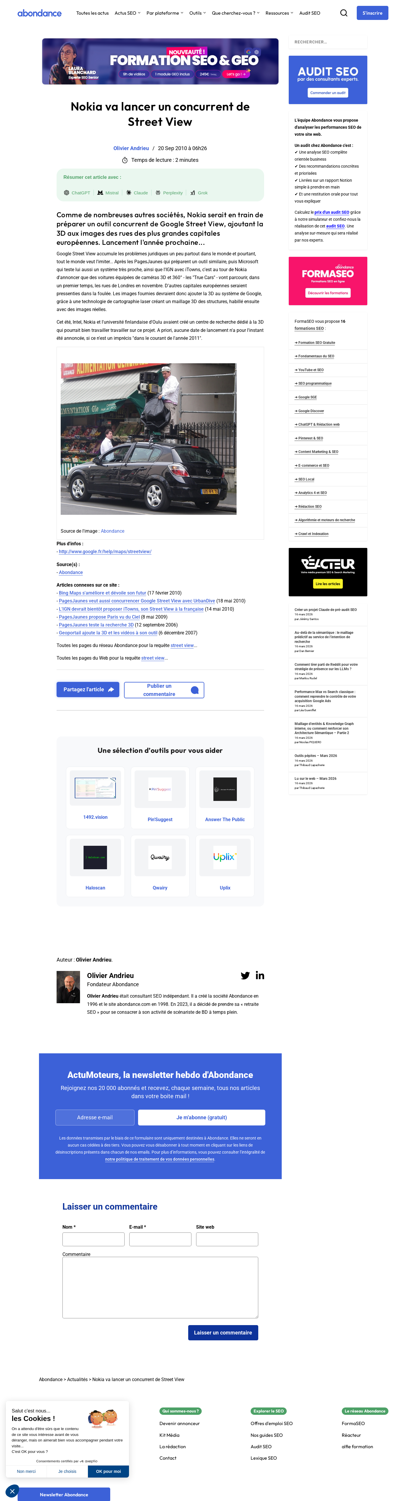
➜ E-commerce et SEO (312, 465)
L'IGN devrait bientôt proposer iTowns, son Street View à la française (131, 609)
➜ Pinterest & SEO (309, 438)
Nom (69, 1227)
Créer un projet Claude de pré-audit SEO (326, 610)
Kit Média (169, 1435)
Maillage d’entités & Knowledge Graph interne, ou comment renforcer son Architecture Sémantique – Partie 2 (324, 728)
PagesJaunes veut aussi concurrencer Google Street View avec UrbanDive (137, 601)
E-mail (137, 1227)
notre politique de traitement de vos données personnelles (159, 1159)
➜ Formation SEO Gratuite (315, 343)
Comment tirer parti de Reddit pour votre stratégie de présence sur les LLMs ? (326, 667)
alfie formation (357, 1446)
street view (182, 645)
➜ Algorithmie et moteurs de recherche (325, 520)
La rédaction (172, 1446)
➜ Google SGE (306, 397)
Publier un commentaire (171, 690)
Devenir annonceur (179, 1423)
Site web (205, 1227)
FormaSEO (353, 1423)
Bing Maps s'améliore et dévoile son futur (102, 593)
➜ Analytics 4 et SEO (311, 493)
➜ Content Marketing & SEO (316, 452)
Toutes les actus (92, 13)
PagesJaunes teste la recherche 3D (96, 625)
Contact (167, 1458)
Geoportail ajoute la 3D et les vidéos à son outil (108, 633)
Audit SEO (309, 13)
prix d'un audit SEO (332, 212)
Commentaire (76, 1254)
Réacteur (351, 1435)
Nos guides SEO (267, 1435)
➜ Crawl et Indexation (312, 534)
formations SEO (309, 328)
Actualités (77, 1379)
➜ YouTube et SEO (309, 370)
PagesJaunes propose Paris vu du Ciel (99, 617)
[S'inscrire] (372, 13)
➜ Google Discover (309, 411)
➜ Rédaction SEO (308, 507)
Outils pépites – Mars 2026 (316, 756)
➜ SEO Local (304, 479)
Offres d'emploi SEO (272, 1423)
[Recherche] (344, 13)
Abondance (112, 531)
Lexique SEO (264, 1458)
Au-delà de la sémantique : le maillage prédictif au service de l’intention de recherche (324, 637)
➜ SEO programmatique (313, 383)
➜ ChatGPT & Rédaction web (317, 424)
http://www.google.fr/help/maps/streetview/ (105, 551)
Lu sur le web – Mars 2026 (316, 779)
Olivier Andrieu (110, 976)
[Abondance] (40, 13)
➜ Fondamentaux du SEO (314, 356)
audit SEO (335, 226)
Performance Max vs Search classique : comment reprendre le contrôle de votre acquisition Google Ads (325, 696)
